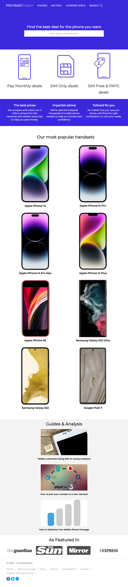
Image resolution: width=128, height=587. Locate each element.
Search (96, 5)
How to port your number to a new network (64, 494)
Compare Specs (75, 5)
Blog (43, 569)
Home (9, 569)
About (53, 569)
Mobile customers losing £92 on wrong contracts (64, 459)
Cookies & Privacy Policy (20, 573)
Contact (84, 569)
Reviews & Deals (27, 569)
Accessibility (69, 569)
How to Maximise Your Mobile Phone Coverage (64, 529)
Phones (42, 5)
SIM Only (56, 5)
